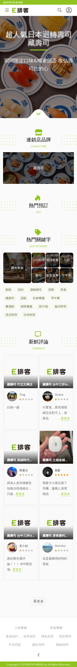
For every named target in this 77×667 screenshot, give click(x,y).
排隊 (51, 290)
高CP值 (43, 306)
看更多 (38, 601)
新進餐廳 (56, 628)
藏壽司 (10, 298)
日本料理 (29, 315)
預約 (21, 290)
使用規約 (29, 636)
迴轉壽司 (36, 290)
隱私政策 (47, 636)
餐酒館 (10, 306)
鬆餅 (8, 290)
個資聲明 (65, 636)
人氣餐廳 (21, 628)
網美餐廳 (26, 306)
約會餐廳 (39, 298)
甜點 (23, 298)
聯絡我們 (62, 644)
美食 (63, 290)
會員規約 (12, 636)
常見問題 (15, 644)
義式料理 (60, 306)
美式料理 (11, 315)
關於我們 (38, 644)
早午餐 (55, 298)
